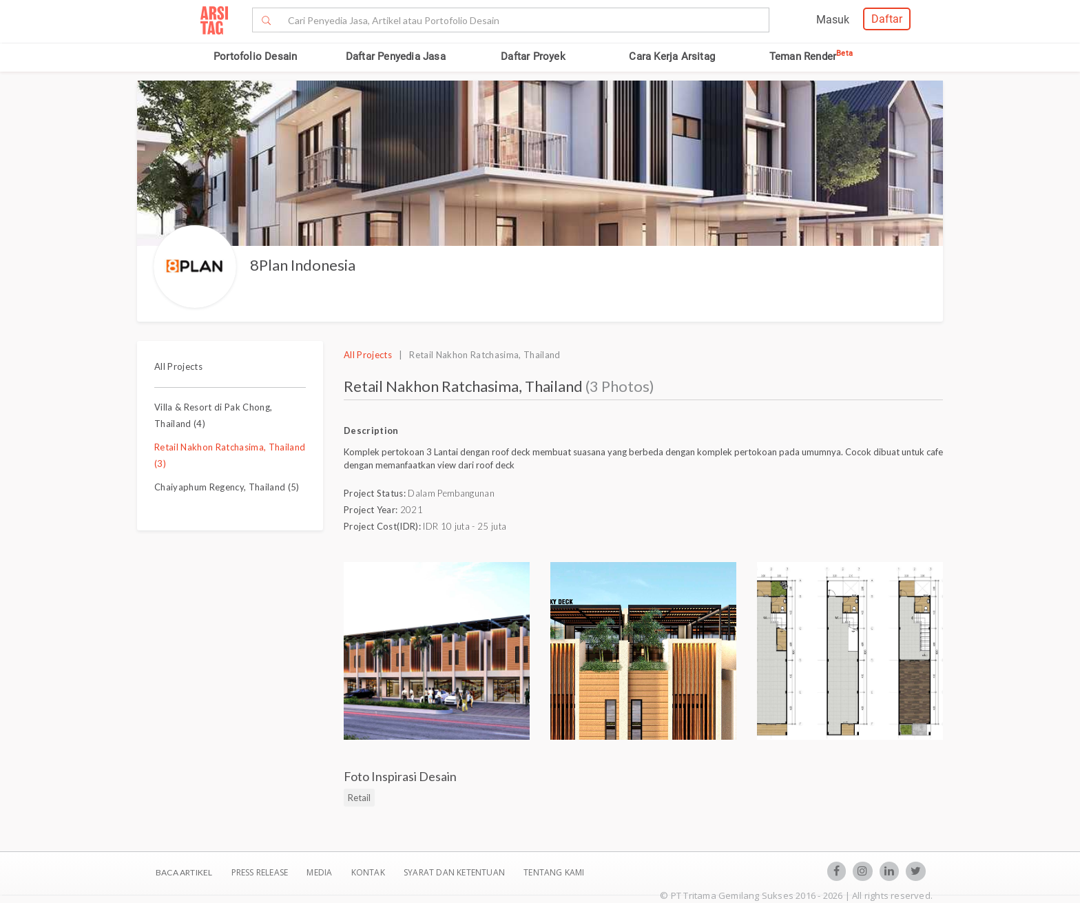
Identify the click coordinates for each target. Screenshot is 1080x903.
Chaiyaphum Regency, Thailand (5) (227, 486)
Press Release (259, 872)
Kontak (369, 872)
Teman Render (811, 56)
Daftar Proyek (533, 56)
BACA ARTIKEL (184, 872)
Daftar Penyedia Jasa (396, 56)
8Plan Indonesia (302, 265)
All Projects (178, 366)
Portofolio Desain (255, 56)
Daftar (886, 18)
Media (320, 872)
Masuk (832, 19)
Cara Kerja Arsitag (672, 56)
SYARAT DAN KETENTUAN (455, 872)
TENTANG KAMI (553, 872)
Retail (359, 797)
